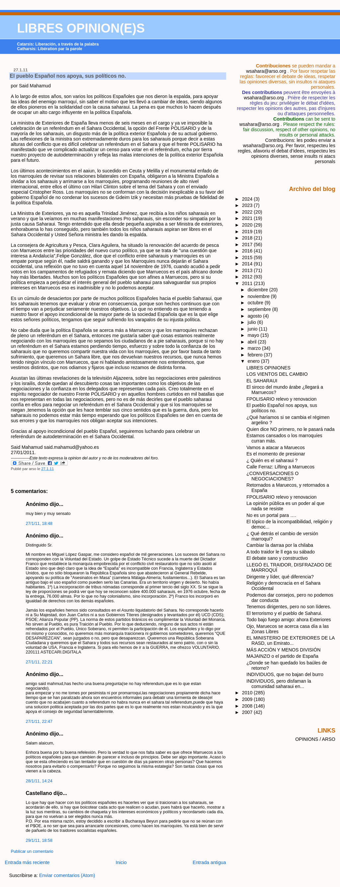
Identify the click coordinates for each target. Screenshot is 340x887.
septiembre (260, 309)
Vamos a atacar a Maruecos (275, 447)
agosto (255, 316)
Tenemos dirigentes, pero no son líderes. (288, 606)
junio (253, 329)
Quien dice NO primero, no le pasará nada (290, 429)
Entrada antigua (209, 862)
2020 (248, 225)
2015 (248, 257)
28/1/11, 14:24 (39, 781)
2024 (248, 199)
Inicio (121, 862)
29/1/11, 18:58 (39, 840)
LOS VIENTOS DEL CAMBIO (276, 374)
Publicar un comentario (32, 851)
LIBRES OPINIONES (268, 367)
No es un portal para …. (271, 515)
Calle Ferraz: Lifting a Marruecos (280, 466)
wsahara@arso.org (266, 71)
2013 (248, 270)
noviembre (259, 296)
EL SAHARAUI (261, 380)
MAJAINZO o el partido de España (282, 656)
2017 (248, 244)
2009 (248, 699)
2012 (248, 276)
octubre (256, 302)
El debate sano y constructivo (277, 558)
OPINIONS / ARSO (315, 739)
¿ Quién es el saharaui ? (272, 460)
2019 (248, 231)
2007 (248, 712)
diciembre (258, 289)
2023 (248, 205)
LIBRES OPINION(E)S (81, 28)
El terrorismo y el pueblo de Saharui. (284, 613)
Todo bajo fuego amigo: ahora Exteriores (288, 619)
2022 (248, 212)
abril (253, 342)
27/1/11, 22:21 (39, 662)
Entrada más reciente (27, 862)
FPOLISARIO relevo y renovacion (281, 399)
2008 (248, 706)
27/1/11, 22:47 (39, 721)
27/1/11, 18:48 (39, 523)
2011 (248, 283)
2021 (248, 218)
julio (252, 322)
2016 (248, 250)
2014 (248, 263)
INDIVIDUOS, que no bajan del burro (284, 674)
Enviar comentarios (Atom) (67, 875)
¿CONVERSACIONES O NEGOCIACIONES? (272, 476)
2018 (248, 238)
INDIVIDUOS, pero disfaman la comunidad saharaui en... (278, 683)
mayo (254, 335)
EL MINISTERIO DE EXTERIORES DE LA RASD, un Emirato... (290, 640)
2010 (248, 692)
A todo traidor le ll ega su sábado (280, 551)
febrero (256, 354)
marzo (255, 348)
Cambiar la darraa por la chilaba (279, 545)
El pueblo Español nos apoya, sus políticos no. (68, 76)
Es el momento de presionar (275, 453)
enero (254, 361)
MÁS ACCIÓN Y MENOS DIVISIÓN (283, 649)
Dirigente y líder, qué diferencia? (280, 576)
